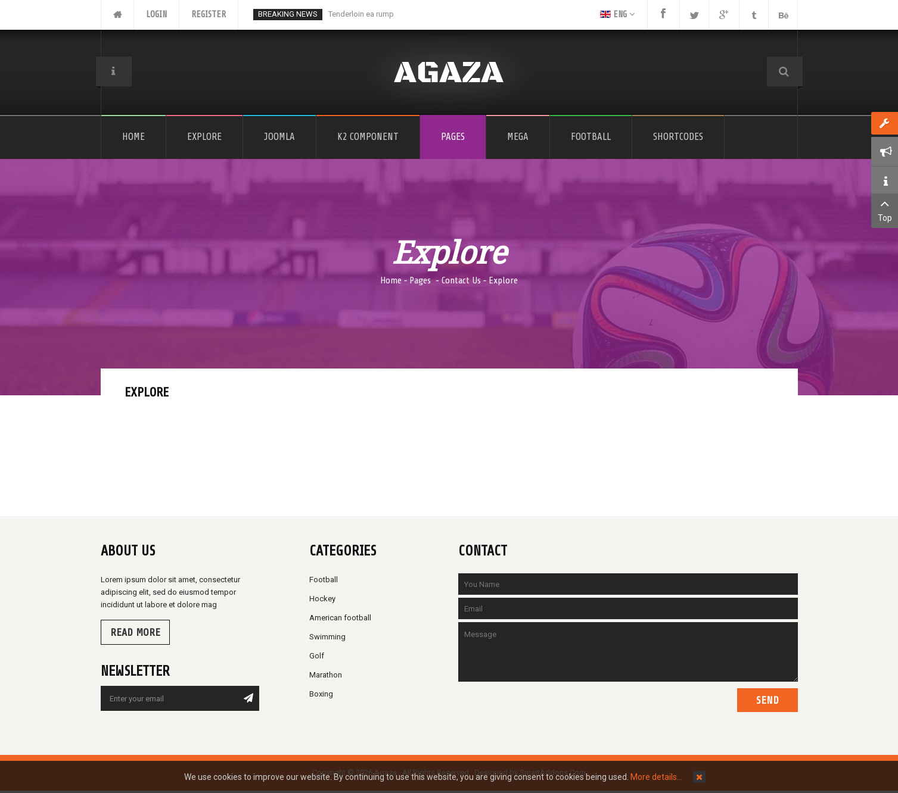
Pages (421, 280)
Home (391, 280)
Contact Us (461, 280)
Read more (135, 632)
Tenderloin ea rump (361, 14)
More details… (656, 777)
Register (208, 15)
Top (884, 209)
